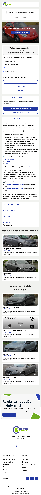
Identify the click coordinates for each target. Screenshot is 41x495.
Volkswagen (17, 12)
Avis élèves (7, 470)
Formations (6, 467)
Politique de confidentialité (22, 486)
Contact (24, 470)
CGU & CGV (32, 486)
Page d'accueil (8, 455)
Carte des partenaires (29, 465)
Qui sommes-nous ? (9, 459)
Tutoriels (10, 12)
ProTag (7, 163)
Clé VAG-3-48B (9, 159)
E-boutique (25, 462)
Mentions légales (20, 488)
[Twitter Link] (27, 478)
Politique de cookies (10, 486)
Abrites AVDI (8, 161)
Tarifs (24, 468)
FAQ (4, 473)
